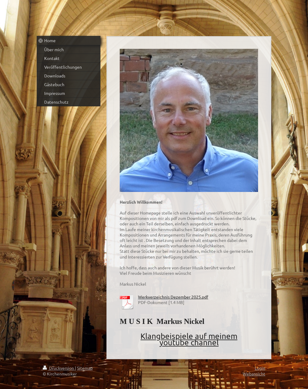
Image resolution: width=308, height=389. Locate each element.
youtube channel (189, 342)
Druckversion (59, 368)
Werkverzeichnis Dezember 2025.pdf (173, 297)
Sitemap (85, 368)
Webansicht (254, 373)
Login (260, 368)
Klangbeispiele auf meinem (188, 336)
